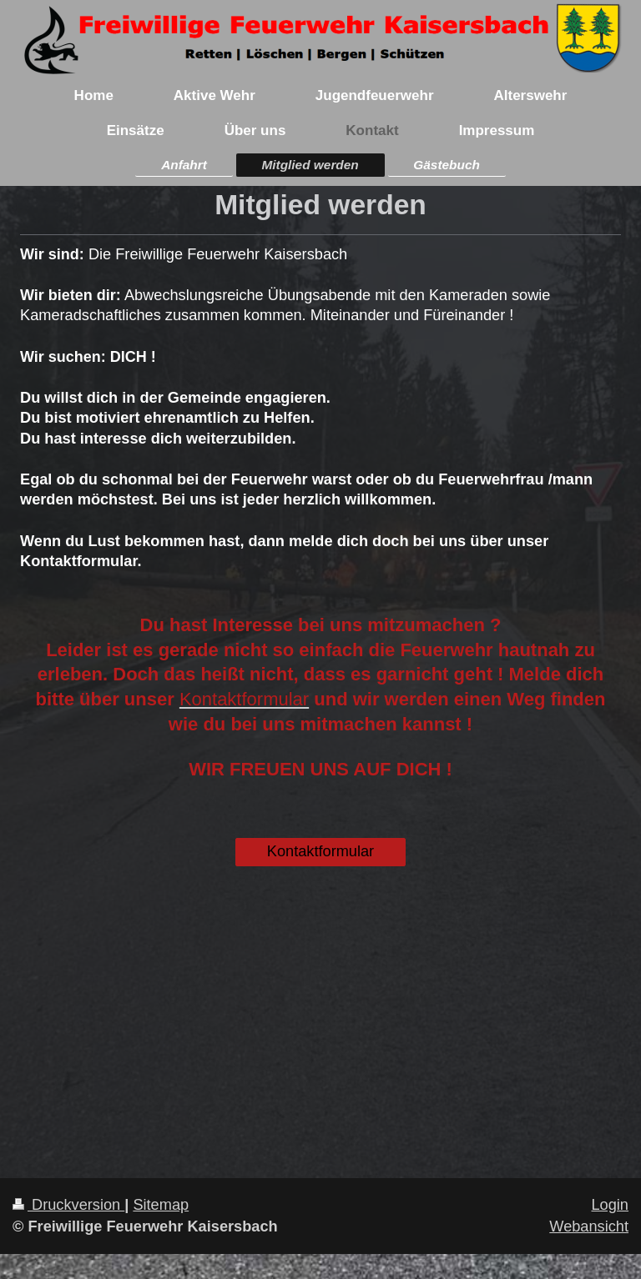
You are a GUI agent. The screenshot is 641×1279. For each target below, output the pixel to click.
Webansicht (588, 1226)
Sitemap (161, 1204)
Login (609, 1204)
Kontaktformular (320, 851)
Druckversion (68, 1204)
